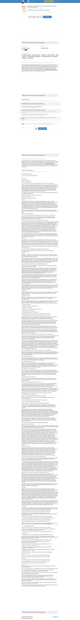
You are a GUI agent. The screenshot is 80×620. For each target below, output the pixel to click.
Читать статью (42, 129)
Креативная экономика (26, 48)
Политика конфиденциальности (27, 618)
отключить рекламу (41, 42)
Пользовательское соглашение (27, 616)
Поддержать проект (49, 1)
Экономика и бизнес (44, 48)
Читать (47, 17)
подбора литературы (48, 523)
